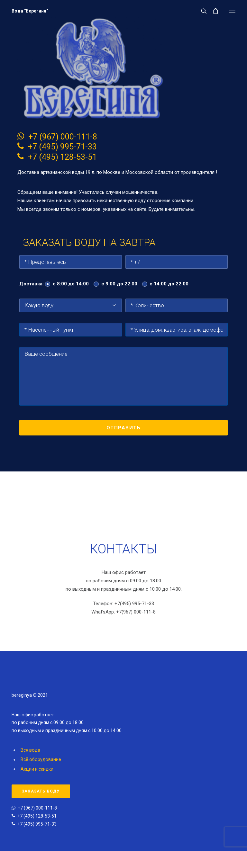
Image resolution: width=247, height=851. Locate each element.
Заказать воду (41, 791)
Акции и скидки (37, 769)
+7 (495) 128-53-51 (62, 157)
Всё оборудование (41, 759)
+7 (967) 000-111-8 (62, 136)
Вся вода (30, 750)
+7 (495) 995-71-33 (62, 146)
